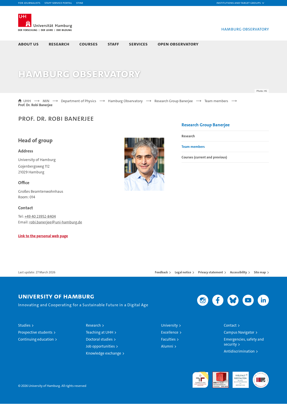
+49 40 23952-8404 (40, 226)
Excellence (169, 342)
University (169, 335)
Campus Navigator (239, 342)
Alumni (167, 356)
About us (28, 44)
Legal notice (183, 282)
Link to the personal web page (43, 246)
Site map (260, 282)
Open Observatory (178, 44)
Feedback (161, 282)
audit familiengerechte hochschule (200, 388)
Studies (24, 335)
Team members (193, 157)
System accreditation (261, 386)
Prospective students (35, 342)
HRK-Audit (240, 384)
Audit (216, 384)
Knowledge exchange (103, 363)
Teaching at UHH (99, 342)
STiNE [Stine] (79, 3)
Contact (230, 335)
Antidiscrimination (239, 361)
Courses (88, 44)
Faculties (168, 349)
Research (59, 44)
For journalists (29, 3)
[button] (240, 3)
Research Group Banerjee (206, 135)
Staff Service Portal (58, 3)
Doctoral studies (99, 349)
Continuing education (36, 349)
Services (138, 44)
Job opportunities (100, 356)
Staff (113, 44)
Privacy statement (210, 282)
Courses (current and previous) (204, 167)
